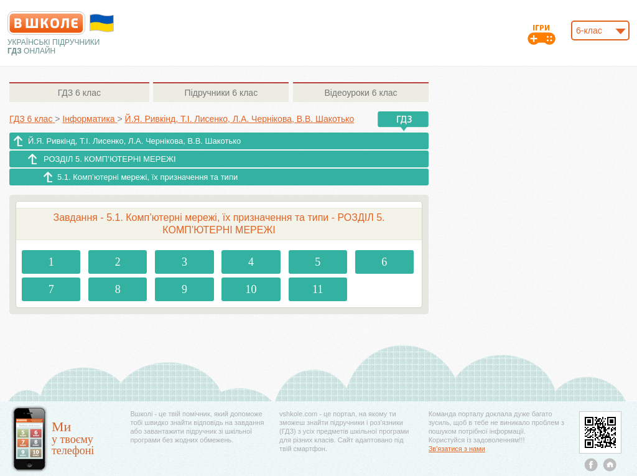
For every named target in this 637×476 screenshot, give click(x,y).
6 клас (79, 93)
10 (251, 289)
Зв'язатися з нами (457, 448)
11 (317, 289)
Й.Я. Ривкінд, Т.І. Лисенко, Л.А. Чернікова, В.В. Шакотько (134, 141)
